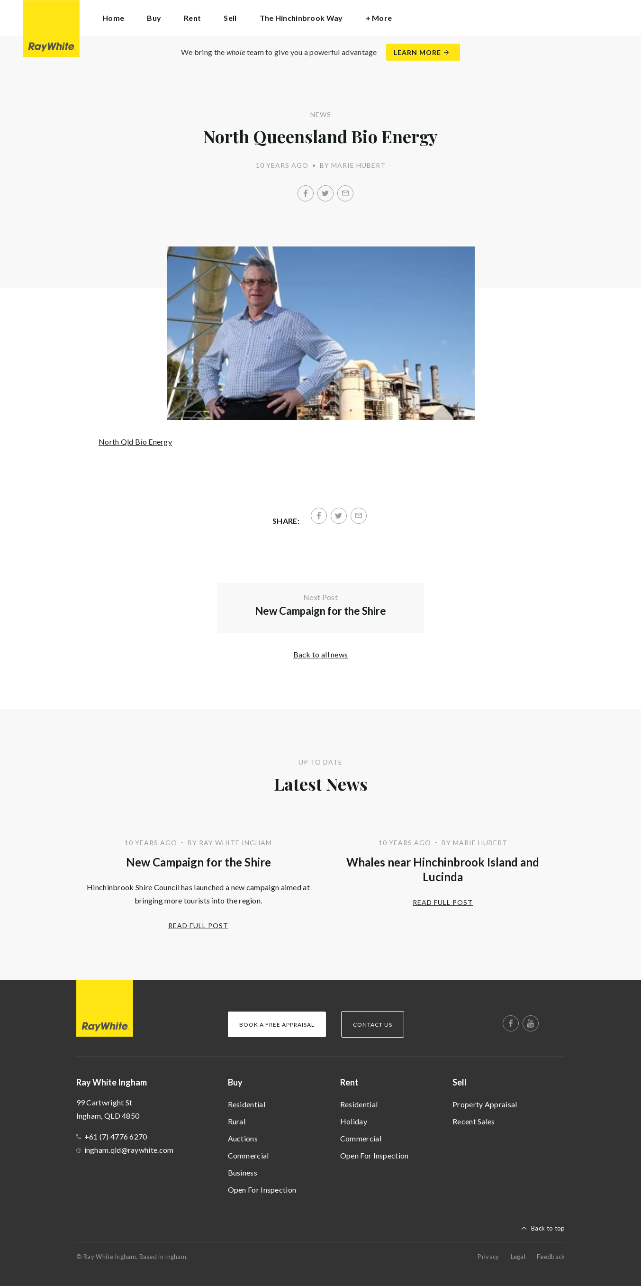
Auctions (243, 1138)
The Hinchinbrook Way (301, 17)
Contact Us (372, 1024)
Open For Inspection (262, 1189)
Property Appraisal (484, 1104)
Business (242, 1172)
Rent (349, 1082)
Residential (246, 1104)
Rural (237, 1121)
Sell (459, 1082)
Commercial (248, 1155)
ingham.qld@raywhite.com (129, 1149)
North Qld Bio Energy (135, 441)
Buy (235, 1082)
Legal (518, 1256)
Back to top (548, 1228)
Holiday (353, 1121)
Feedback (551, 1256)
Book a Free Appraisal (277, 1024)
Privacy (488, 1256)
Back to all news (320, 654)
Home (113, 17)
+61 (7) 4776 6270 (115, 1136)
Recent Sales (473, 1121)
